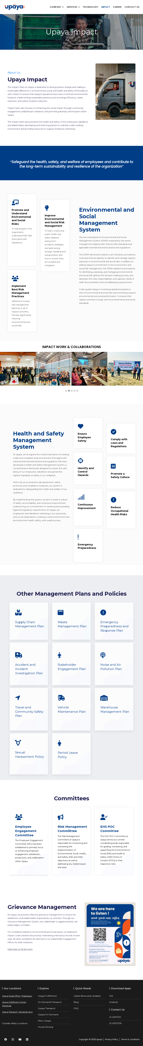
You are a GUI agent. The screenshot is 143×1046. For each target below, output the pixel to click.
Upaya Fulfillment (47, 996)
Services (72, 7)
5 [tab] (77, 391)
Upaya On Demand (48, 1014)
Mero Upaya (44, 1020)
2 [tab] (69, 391)
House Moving (45, 1027)
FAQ (76, 1008)
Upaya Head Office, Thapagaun (17, 996)
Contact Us (132, 7)
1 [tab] (66, 391)
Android (113, 1002)
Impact (105, 7)
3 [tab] (72, 391)
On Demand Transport (50, 1002)
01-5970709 (115, 1023)
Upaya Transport (46, 1008)
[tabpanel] (18, 369)
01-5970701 (115, 1017)
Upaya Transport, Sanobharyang (17, 1012)
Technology (90, 7)
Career (117, 7)
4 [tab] (74, 391)
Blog (76, 1002)
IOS (111, 996)
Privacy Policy (111, 1039)
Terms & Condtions (130, 1039)
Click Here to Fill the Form (20, 949)
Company (55, 7)
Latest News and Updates (87, 996)
